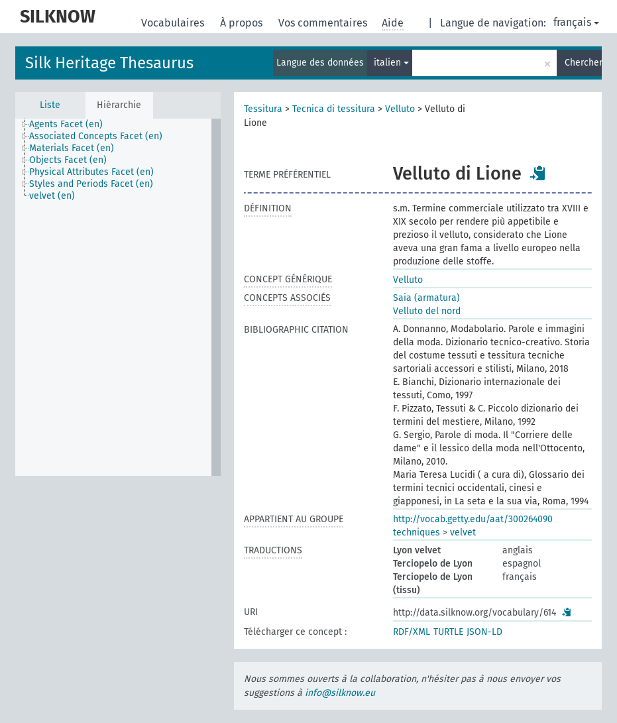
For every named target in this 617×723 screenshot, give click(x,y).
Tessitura (263, 109)
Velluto (400, 109)
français (576, 22)
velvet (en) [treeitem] (52, 195)
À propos (242, 23)
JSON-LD (484, 632)
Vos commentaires (324, 23)
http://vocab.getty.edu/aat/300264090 (473, 519)
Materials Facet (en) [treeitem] (71, 148)
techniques (416, 532)
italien (391, 62)
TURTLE (448, 632)
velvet (463, 532)
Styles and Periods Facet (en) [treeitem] (91, 184)
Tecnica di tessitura (333, 109)
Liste (50, 105)
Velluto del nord (427, 311)
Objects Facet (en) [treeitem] (68, 160)
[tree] (118, 297)
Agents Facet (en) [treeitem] (66, 124)
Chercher (583, 62)
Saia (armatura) (426, 298)
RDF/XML (411, 632)
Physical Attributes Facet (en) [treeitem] (91, 172)
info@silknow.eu (340, 692)
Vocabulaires (174, 23)
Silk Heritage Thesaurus (109, 63)
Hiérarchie (119, 105)
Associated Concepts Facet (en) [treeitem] (95, 136)
